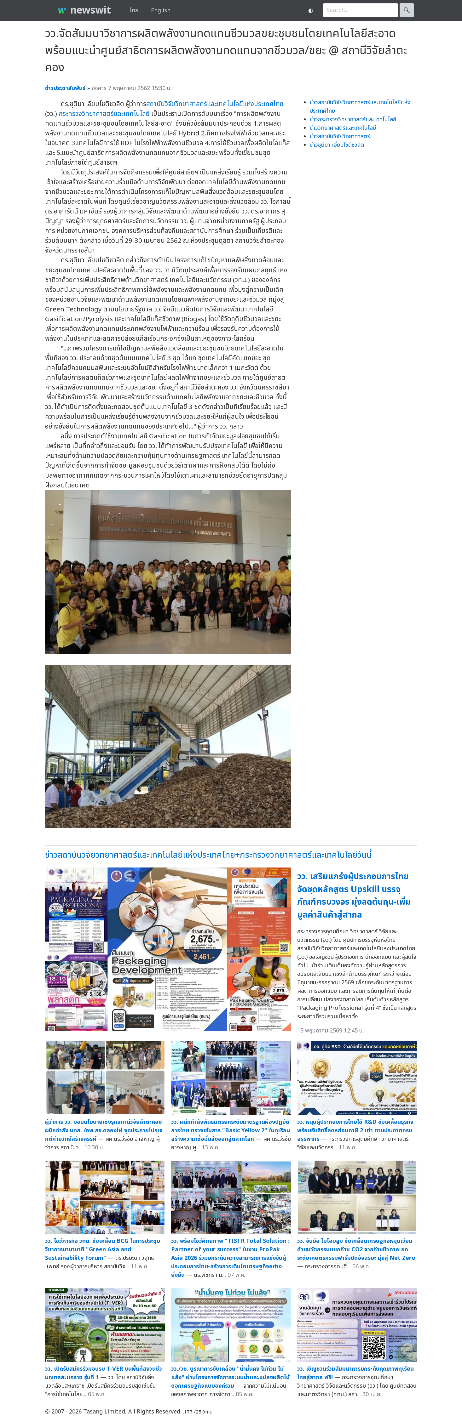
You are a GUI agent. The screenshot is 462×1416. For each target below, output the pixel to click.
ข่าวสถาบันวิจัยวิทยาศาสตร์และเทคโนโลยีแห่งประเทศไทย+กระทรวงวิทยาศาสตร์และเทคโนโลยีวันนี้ (208, 855)
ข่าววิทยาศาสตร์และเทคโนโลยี (343, 128)
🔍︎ (406, 10)
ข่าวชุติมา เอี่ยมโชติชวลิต (337, 145)
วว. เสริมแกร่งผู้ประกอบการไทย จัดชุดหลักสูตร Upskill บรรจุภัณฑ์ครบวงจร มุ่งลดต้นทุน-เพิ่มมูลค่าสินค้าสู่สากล (354, 895)
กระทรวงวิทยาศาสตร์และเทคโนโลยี (104, 114)
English (160, 10)
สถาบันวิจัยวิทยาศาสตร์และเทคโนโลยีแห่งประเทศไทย (215, 104)
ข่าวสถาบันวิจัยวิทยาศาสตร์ (340, 136)
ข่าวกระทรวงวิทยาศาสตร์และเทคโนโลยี (353, 119)
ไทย (134, 10)
